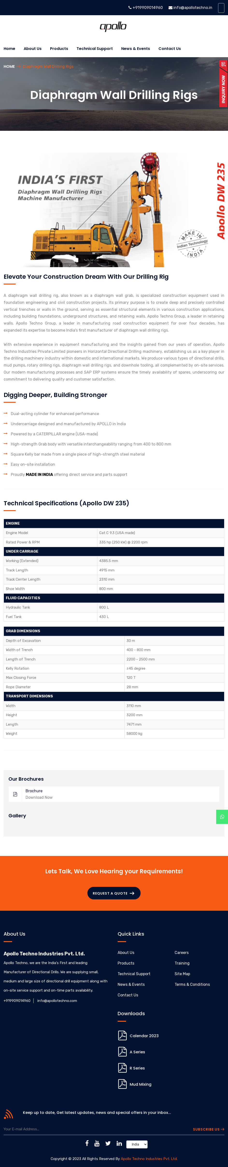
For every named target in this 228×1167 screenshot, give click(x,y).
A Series (137, 1052)
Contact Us (169, 48)
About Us (126, 952)
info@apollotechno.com (57, 1001)
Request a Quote (113, 893)
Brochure (111, 794)
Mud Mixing (140, 1084)
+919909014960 (147, 7)
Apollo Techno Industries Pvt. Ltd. (149, 1159)
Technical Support (95, 48)
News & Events (135, 48)
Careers (182, 952)
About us (33, 48)
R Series (137, 1068)
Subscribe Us (208, 1129)
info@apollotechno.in (192, 7)
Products (59, 48)
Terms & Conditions (192, 984)
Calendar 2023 (144, 1036)
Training (182, 963)
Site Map (182, 974)
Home (9, 48)
